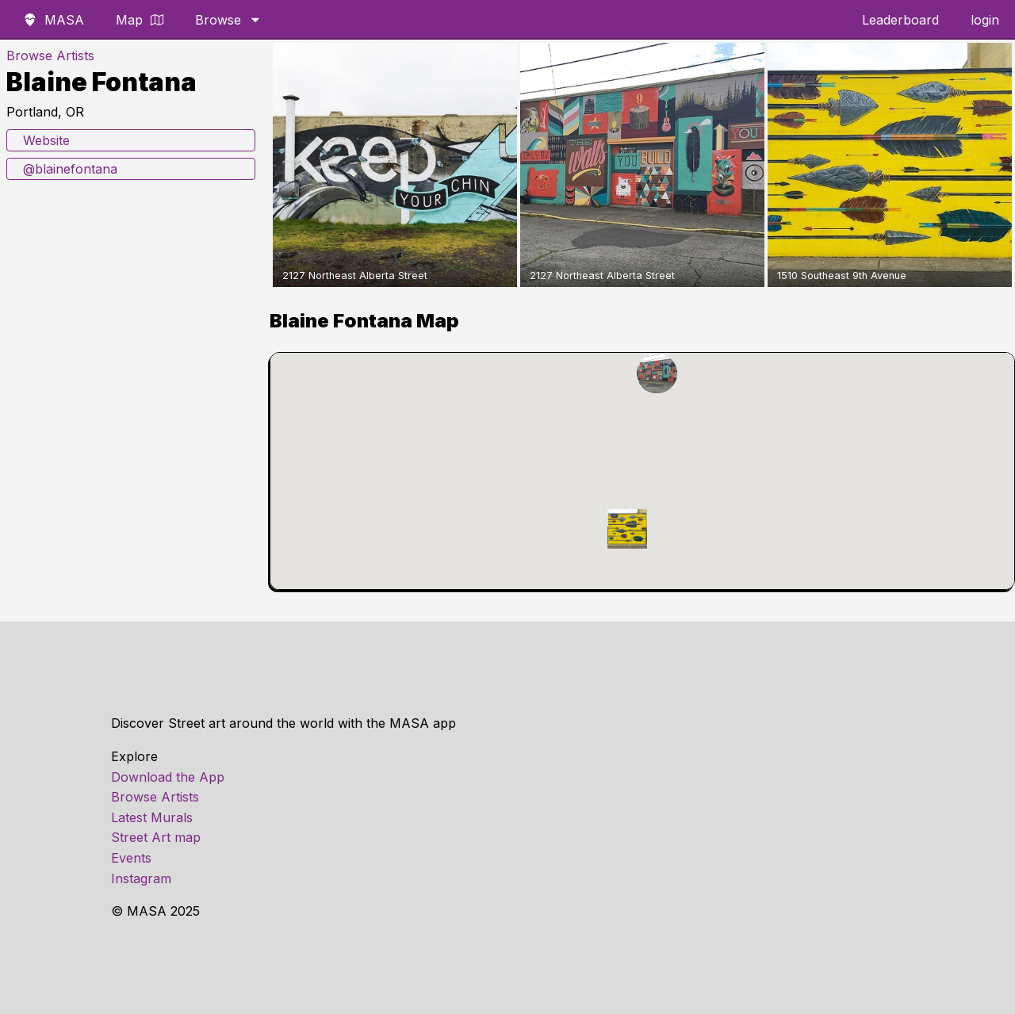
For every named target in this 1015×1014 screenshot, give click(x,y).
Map (139, 20)
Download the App (167, 777)
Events (131, 858)
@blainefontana (70, 169)
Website (46, 140)
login (985, 20)
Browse (228, 20)
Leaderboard (900, 20)
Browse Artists (50, 55)
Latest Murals (152, 817)
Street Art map (156, 837)
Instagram (141, 878)
